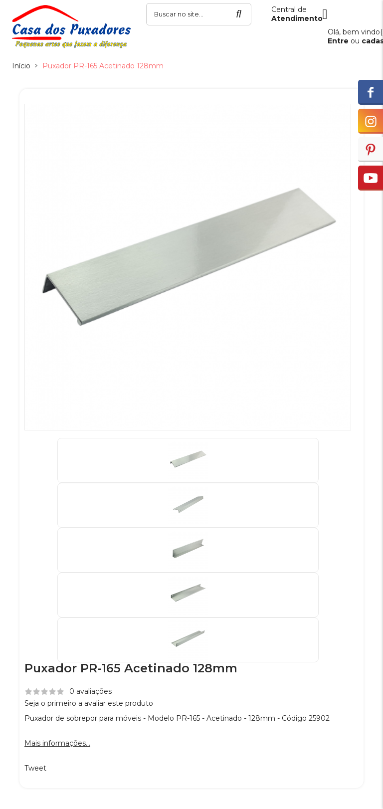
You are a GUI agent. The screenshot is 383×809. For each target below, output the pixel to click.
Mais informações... (57, 743)
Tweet (35, 768)
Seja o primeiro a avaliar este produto (88, 703)
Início (21, 65)
